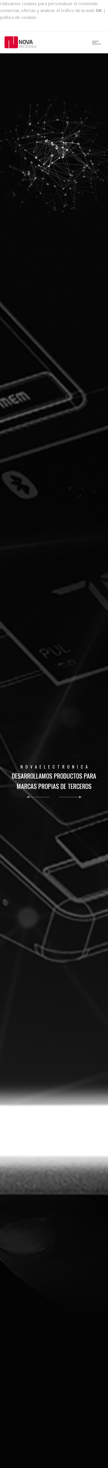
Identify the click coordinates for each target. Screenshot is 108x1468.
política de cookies (18, 17)
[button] (37, 798)
